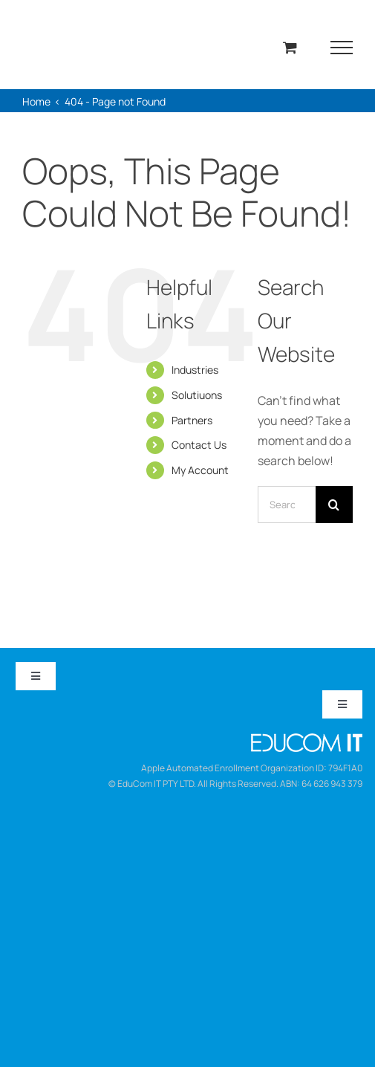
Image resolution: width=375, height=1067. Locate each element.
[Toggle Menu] (342, 47)
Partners (192, 420)
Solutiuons (197, 395)
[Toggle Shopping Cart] (290, 47)
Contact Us (199, 445)
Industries (195, 370)
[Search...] (287, 504)
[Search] (334, 504)
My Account (200, 470)
